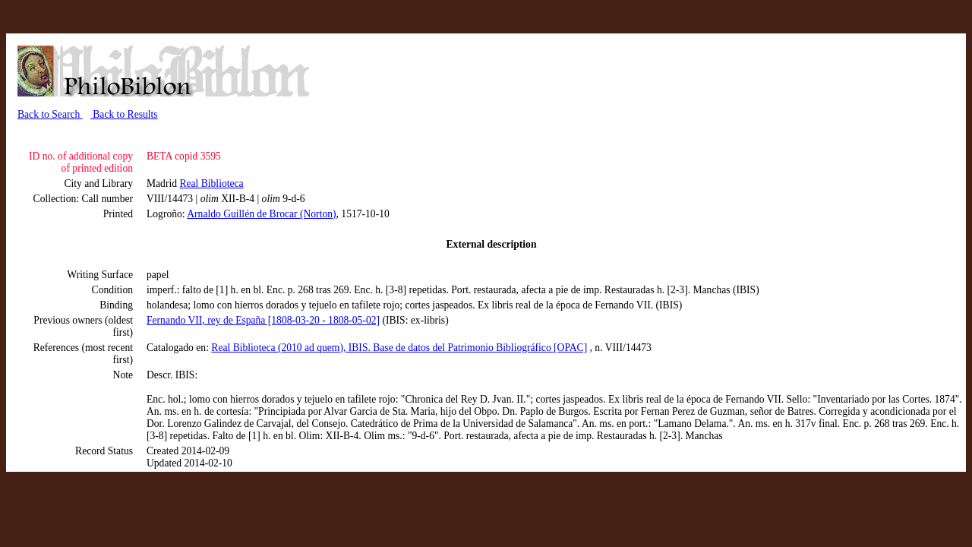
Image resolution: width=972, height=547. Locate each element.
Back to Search (50, 114)
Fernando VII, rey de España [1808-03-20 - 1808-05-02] (263, 320)
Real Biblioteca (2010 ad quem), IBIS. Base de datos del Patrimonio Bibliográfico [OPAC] (399, 347)
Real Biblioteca (211, 183)
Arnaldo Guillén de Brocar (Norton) (261, 214)
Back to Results (124, 114)
